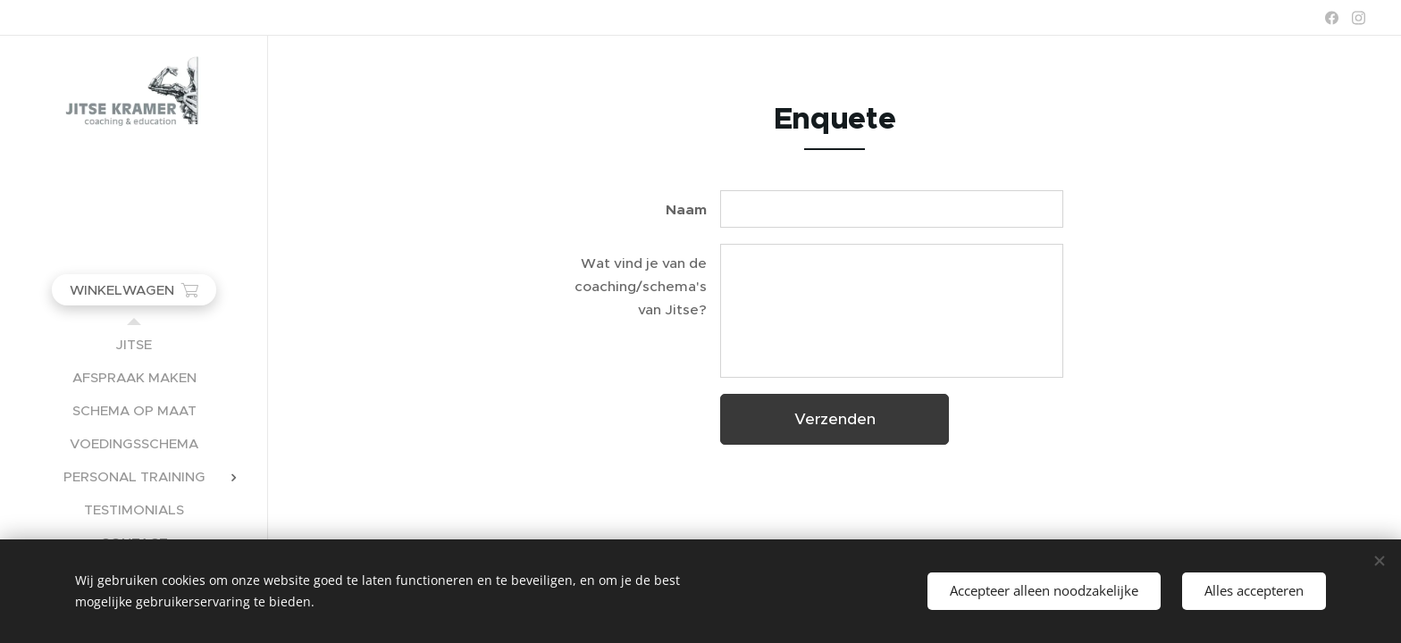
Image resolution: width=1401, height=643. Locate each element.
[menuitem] (134, 344)
